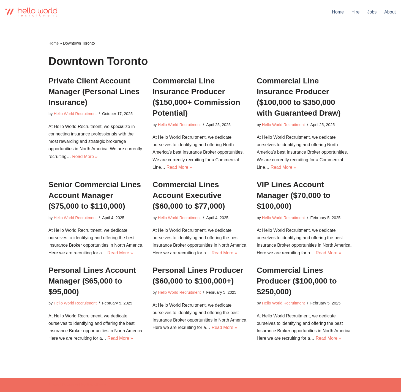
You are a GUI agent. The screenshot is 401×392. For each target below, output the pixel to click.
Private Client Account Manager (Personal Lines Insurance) (94, 92)
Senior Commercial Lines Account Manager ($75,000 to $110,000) (94, 195)
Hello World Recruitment (75, 113)
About (390, 12)
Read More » (85, 156)
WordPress (97, 385)
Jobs (372, 12)
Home (338, 12)
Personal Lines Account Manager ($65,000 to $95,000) (92, 281)
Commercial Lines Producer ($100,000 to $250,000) (297, 281)
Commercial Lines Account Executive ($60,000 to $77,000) (188, 195)
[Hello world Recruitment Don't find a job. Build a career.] (31, 12)
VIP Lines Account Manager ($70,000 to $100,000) (294, 195)
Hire (355, 12)
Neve (53, 385)
